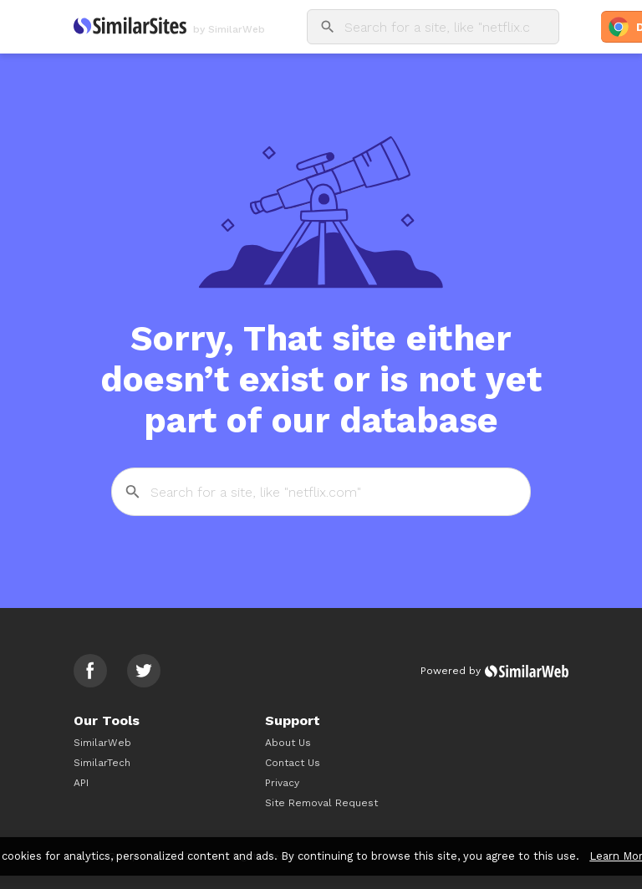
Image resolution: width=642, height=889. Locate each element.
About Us (288, 742)
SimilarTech (102, 763)
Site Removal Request (321, 803)
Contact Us (292, 763)
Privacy (282, 783)
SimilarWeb (102, 742)
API (81, 783)
